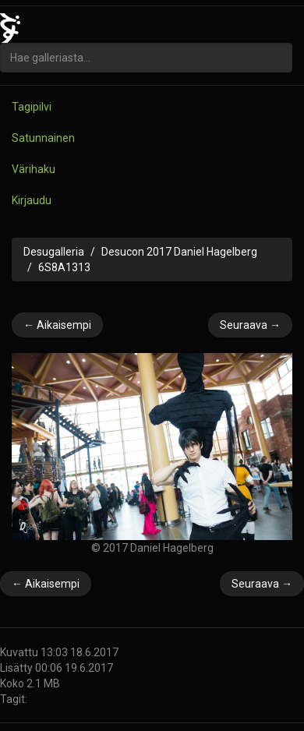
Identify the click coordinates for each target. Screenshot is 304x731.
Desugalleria (53, 251)
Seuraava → (250, 325)
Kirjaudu (31, 200)
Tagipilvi (31, 107)
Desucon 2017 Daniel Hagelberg (179, 251)
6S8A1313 (64, 267)
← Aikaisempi (57, 325)
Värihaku (33, 169)
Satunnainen (43, 138)
